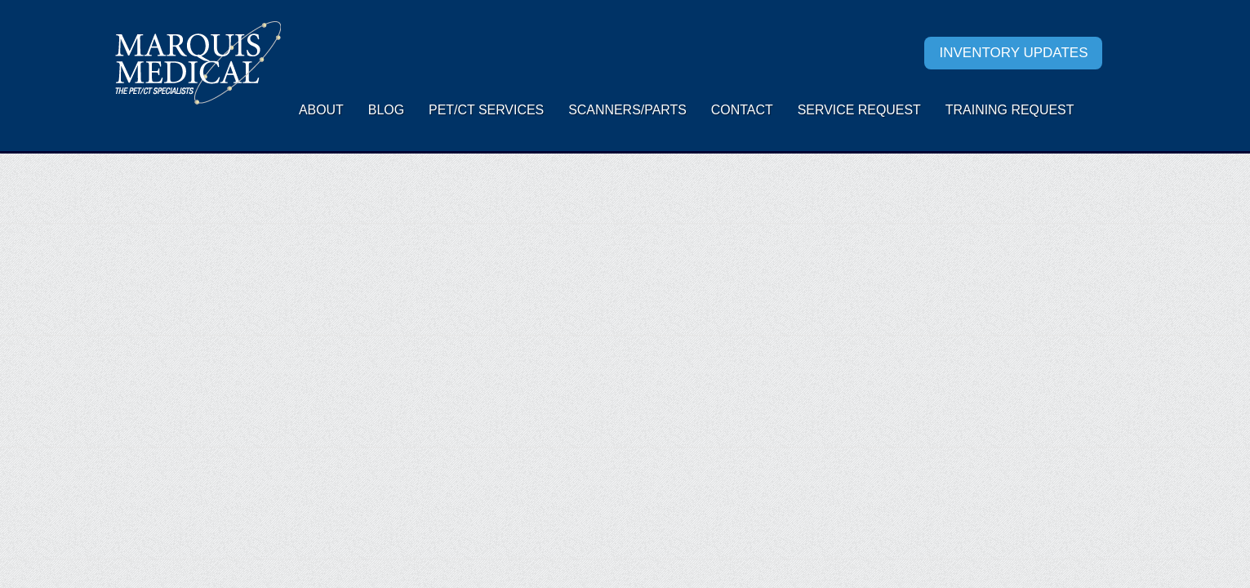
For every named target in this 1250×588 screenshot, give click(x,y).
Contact (742, 110)
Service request (859, 110)
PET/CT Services (486, 110)
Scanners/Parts (627, 110)
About (321, 110)
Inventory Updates (1013, 52)
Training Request (1009, 110)
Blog (386, 110)
